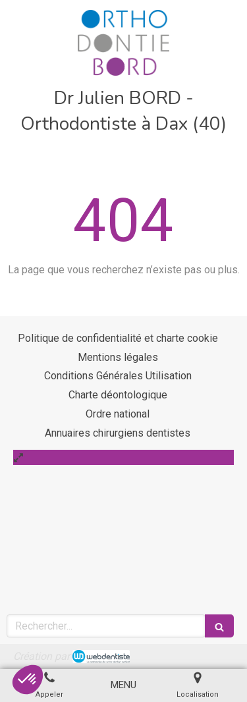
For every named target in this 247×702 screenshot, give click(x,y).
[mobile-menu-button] (123, 685)
